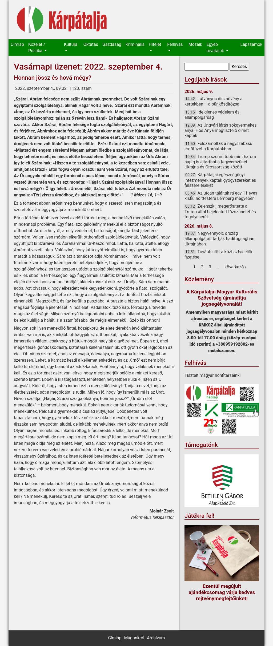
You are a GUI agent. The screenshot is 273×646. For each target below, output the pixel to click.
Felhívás (175, 44)
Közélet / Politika (36, 47)
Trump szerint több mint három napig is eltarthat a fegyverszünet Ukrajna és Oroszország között (220, 161)
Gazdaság (111, 44)
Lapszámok (251, 44)
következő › (235, 266)
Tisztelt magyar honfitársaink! (212, 375)
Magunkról (134, 637)
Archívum (156, 637)
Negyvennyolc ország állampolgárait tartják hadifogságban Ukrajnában (219, 238)
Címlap (17, 44)
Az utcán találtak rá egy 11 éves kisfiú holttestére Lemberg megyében (220, 196)
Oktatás (90, 44)
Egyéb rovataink (215, 47)
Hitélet (155, 44)
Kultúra (70, 44)
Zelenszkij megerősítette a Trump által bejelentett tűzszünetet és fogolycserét (220, 211)
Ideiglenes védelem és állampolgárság (211, 115)
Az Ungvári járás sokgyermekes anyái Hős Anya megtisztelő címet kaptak (220, 130)
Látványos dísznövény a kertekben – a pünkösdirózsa (213, 101)
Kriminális (135, 44)
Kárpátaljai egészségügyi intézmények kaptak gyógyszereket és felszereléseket (220, 180)
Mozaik (195, 44)
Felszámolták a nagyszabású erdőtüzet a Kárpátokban (218, 146)
